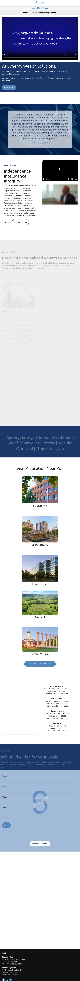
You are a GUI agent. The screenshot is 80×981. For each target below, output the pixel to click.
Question (5, 807)
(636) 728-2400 (16, 964)
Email (4, 786)
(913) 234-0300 (15, 974)
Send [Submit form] (6, 825)
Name (4, 776)
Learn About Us (20, 222)
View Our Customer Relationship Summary (40, 13)
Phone (4, 797)
